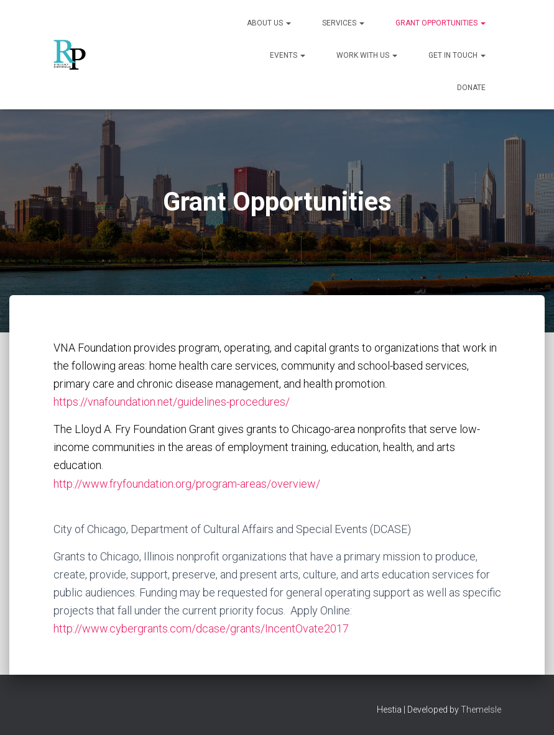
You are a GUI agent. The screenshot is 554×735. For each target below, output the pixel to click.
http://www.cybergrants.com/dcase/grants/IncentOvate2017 (201, 628)
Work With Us (366, 55)
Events (287, 55)
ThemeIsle (481, 709)
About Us (269, 23)
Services (343, 23)
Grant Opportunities (440, 23)
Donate (471, 87)
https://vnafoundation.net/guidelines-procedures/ (171, 401)
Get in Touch (457, 55)
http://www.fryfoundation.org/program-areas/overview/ (188, 483)
